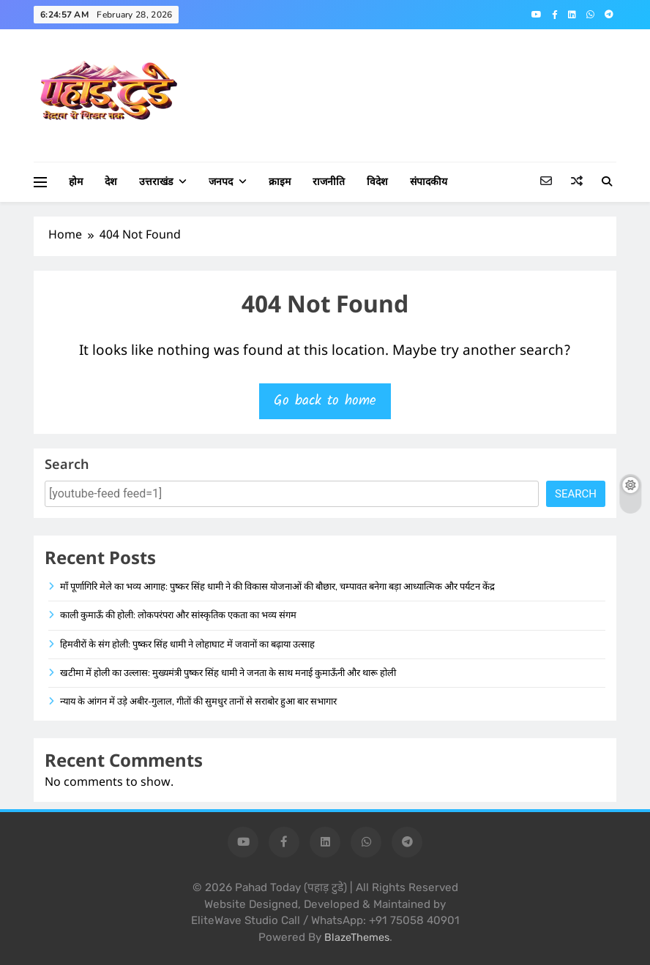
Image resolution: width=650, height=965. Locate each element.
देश (111, 182)
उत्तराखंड (156, 182)
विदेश (377, 182)
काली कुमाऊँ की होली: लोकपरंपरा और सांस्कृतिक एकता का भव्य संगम (178, 615)
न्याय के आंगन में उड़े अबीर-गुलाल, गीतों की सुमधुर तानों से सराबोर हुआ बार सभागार (198, 701)
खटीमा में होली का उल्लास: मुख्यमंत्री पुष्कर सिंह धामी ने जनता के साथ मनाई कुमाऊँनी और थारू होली (228, 673)
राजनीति (329, 182)
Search (67, 465)
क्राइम (280, 182)
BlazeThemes (356, 937)
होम (76, 182)
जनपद (221, 182)
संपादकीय (428, 182)
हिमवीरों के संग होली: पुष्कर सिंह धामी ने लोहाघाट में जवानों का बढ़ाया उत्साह (187, 644)
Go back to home (325, 401)
